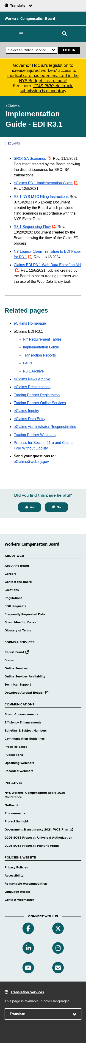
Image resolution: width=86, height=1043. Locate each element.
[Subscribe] (58, 967)
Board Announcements (21, 714)
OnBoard (11, 805)
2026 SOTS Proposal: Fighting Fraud (32, 845)
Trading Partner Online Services (40, 403)
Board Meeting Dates (20, 622)
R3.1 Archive (33, 371)
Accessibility (14, 875)
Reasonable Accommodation (26, 883)
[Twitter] (58, 928)
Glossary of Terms (18, 630)
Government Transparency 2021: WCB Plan (39, 829)
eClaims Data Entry (29, 419)
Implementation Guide (41, 347)
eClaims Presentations (32, 387)
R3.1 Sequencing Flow (35, 227)
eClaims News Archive (32, 379)
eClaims (12, 143)
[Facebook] (28, 928)
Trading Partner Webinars (34, 435)
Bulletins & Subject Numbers (26, 730)
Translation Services (27, 992)
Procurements (15, 813)
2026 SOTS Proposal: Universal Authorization (38, 837)
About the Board (17, 565)
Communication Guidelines (25, 738)
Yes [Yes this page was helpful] (32, 507)
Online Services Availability (25, 676)
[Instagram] (58, 948)
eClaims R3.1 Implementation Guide (46, 183)
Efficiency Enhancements (23, 722)
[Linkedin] (28, 948)
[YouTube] (28, 967)
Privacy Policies (16, 867)
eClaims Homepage (30, 323)
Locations (12, 590)
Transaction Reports (39, 355)
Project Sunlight (16, 821)
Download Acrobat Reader (26, 692)
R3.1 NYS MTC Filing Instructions (41, 197)
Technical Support (18, 684)
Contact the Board (18, 582)
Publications (14, 755)
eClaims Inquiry (26, 411)
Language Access (18, 891)
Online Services (16, 668)
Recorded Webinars (19, 771)
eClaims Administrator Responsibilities (45, 427)
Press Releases (16, 746)
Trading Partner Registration (37, 395)
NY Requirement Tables (42, 339)
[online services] (31, 50)
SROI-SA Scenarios (33, 158)
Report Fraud (17, 652)
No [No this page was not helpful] (59, 507)
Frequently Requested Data (25, 614)
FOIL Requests (15, 606)
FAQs (27, 363)
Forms (9, 660)
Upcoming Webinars (19, 763)
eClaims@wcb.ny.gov (31, 462)
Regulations (13, 598)
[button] (21, 34)
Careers (10, 573)
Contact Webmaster (19, 899)
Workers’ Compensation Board (30, 18)
